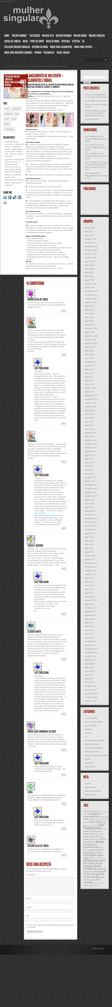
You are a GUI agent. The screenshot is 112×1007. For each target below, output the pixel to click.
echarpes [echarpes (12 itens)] (92, 819)
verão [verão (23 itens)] (95, 877)
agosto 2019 (90, 306)
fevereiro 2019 (91, 328)
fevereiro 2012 (91, 600)
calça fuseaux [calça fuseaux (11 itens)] (103, 811)
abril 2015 (89, 470)
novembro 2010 (91, 653)
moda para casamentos (94, 748)
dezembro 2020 (91, 246)
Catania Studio (98, 952)
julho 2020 (89, 265)
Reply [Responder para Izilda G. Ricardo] (64, 568)
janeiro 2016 (90, 436)
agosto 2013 (90, 533)
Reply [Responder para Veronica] (64, 355)
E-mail (29, 910)
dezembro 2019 (91, 291)
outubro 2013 (90, 526)
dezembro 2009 (91, 694)
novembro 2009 (91, 697)
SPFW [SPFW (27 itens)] (87, 860)
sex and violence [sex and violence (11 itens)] (99, 858)
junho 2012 (89, 585)
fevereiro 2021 (91, 239)
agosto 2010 (90, 664)
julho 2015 (89, 459)
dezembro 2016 (91, 396)
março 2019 (89, 325)
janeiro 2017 (90, 392)
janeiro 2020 (90, 287)
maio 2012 (89, 589)
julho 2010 (89, 667)
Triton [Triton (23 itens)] (87, 877)
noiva (7, 119)
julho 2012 (89, 582)
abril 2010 (89, 679)
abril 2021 (89, 232)
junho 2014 (89, 504)
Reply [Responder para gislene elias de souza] (64, 855)
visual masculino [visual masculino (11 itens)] (98, 883)
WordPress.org (91, 795)
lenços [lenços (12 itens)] (104, 829)
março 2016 (89, 429)
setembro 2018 (91, 343)
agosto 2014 (90, 500)
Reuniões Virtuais (92, 119)
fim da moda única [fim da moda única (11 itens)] (102, 819)
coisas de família (91, 718)
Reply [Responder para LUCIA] (64, 804)
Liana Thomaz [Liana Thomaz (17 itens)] (90, 831)
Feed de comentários (93, 791)
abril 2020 (89, 276)
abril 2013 (89, 548)
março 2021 (89, 235)
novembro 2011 (91, 608)
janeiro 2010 (90, 690)
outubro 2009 (90, 701)
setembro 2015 (91, 451)
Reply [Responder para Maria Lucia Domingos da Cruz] (64, 750)
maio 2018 (89, 358)
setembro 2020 (91, 258)
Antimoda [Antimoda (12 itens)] (86, 811)
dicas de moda (90, 726)
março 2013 (89, 552)
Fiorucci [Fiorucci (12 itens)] (86, 822)
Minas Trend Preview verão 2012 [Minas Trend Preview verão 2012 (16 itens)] (93, 837)
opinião (88, 759)
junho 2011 (89, 626)
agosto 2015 (90, 455)
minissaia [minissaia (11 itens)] (97, 839)
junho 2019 (89, 314)
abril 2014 (89, 507)
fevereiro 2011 (91, 641)
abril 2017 (89, 381)
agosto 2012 (90, 578)
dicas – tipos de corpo (93, 722)
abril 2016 (89, 425)
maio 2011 (89, 630)
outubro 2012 (90, 571)
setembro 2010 (91, 660)
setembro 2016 (91, 407)
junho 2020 (89, 269)
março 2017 (89, 384)
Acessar (88, 784)
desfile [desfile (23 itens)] (94, 816)
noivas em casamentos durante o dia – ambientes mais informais (14, 177)
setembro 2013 (91, 530)
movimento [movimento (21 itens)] (90, 844)
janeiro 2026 (90, 228)
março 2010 (89, 682)
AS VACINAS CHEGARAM (95, 101)
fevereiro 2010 (91, 686)
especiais (88, 729)
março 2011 (89, 638)
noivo (14, 119)
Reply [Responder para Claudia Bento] (64, 659)
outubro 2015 (90, 448)
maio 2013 (89, 545)
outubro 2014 (90, 492)
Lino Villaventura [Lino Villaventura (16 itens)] (92, 832)
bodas (7, 109)
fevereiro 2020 (91, 284)
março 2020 (89, 280)
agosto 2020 (90, 261)
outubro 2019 (90, 299)
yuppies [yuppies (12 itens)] (86, 885)
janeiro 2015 (90, 481)
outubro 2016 (90, 403)
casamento (16, 109)
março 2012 (89, 597)
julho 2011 (89, 623)
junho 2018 (89, 355)
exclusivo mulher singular (18, 66)
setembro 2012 (91, 574)
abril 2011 (89, 634)
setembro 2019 (91, 302)
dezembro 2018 (91, 336)
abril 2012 (89, 593)
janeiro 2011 (90, 645)
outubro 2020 (90, 254)
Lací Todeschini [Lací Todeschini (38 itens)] (93, 826)
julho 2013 (89, 537)
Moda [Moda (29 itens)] (100, 842)
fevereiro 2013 (91, 556)
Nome (29, 901)
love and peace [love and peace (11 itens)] (100, 834)
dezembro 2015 (91, 440)
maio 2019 (89, 317)
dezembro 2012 (91, 563)
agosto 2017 (90, 366)
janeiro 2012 (90, 604)
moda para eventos (92, 752)
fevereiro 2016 (91, 433)
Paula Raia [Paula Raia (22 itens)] (89, 855)
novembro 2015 (91, 444)
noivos (7, 124)
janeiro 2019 (90, 332)
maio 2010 (89, 675)
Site (27, 919)
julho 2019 (89, 310)
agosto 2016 (90, 410)
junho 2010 (89, 671)
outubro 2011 (90, 612)
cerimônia (8, 114)
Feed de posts (90, 787)
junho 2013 (89, 541)
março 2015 (89, 474)
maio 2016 (89, 422)
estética (88, 733)
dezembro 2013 (91, 518)
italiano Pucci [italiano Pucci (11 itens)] (93, 826)
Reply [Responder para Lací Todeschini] (63, 424)
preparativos (9, 129)
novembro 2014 (91, 489)
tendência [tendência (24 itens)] (89, 868)
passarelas (89, 763)
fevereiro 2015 (91, 477)
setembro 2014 (91, 496)
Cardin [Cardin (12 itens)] (85, 814)
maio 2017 (89, 377)
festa (17, 114)
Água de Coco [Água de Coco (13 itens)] (94, 885)
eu (86, 737)
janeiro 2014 (90, 515)
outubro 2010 (90, 656)
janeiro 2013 (90, 559)
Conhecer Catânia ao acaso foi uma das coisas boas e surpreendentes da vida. (95, 113)
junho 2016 (89, 418)
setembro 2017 (91, 362)
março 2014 (89, 511)
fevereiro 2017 (91, 388)
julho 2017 (89, 369)
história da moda (91, 744)
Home (5, 66)
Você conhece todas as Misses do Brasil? (96, 138)
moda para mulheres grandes (96, 755)
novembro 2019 (91, 295)
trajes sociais (90, 766)
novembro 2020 (91, 250)
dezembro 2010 (91, 649)
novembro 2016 (91, 399)
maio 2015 (89, 466)
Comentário (31, 875)
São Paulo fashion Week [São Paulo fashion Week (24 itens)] (93, 865)
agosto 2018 (90, 347)
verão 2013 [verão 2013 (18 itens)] (94, 879)
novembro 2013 (91, 522)
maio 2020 (89, 273)
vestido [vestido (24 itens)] (88, 882)
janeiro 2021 (90, 243)
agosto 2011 (90, 619)
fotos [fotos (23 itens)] (98, 822)
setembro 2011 (91, 615)
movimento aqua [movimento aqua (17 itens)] (91, 847)
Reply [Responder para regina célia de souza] (64, 311)
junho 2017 (89, 373)
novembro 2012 (91, 567)
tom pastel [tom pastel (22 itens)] (97, 874)
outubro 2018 (90, 340)
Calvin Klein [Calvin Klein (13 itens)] (95, 811)
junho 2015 (89, 463)
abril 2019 (89, 321)
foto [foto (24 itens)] (92, 822)
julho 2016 (89, 414)
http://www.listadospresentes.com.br (48, 515)
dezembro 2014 (91, 485)
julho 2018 (89, 351)
